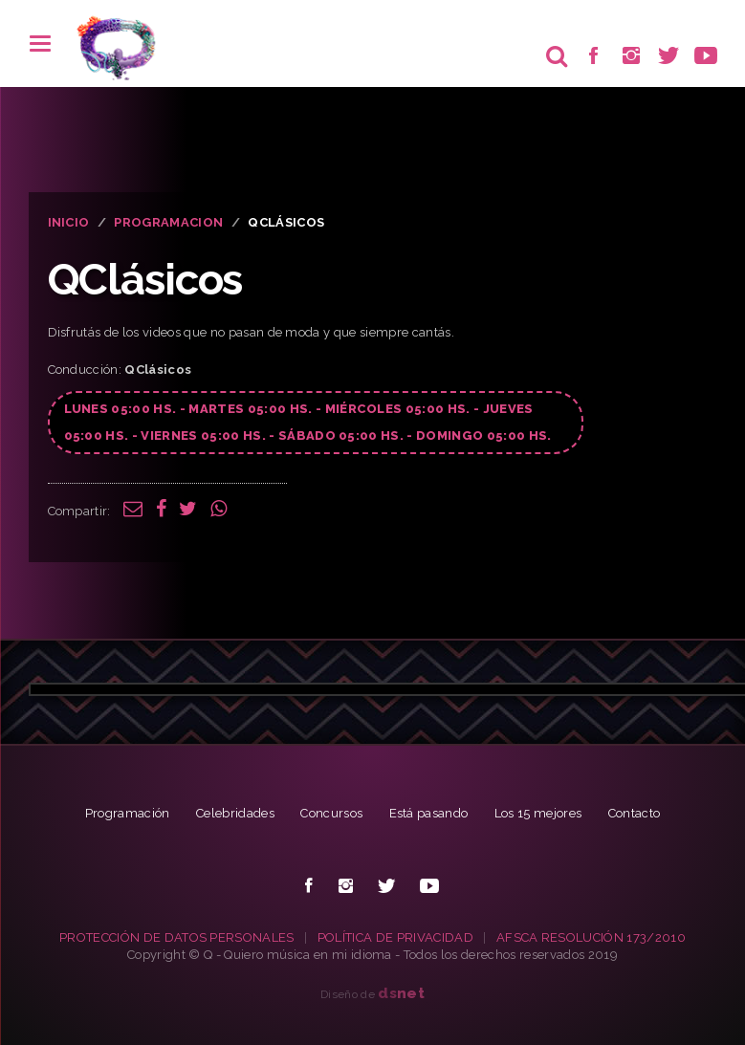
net (401, 993)
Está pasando (429, 813)
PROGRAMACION (168, 222)
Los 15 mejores (538, 813)
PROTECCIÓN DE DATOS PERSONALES (177, 937)
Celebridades (235, 813)
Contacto (634, 813)
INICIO (69, 222)
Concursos (331, 813)
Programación (127, 813)
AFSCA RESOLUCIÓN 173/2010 (591, 937)
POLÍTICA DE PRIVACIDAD (395, 937)
